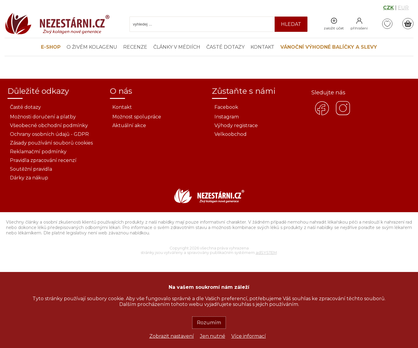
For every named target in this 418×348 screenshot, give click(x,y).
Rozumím (209, 322)
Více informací (248, 336)
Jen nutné (212, 336)
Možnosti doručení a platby (43, 117)
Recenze (135, 47)
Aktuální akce (129, 125)
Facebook (226, 107)
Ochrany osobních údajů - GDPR (49, 134)
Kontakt (262, 47)
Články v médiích (176, 47)
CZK (388, 8)
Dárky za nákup (29, 178)
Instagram (226, 117)
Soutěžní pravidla (31, 169)
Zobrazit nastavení (171, 336)
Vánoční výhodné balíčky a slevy (328, 47)
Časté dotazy (225, 47)
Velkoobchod (230, 134)
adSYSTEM (266, 252)
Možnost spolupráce (136, 117)
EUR (403, 8)
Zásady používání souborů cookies (51, 143)
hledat (291, 24)
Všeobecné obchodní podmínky (49, 125)
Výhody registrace (236, 125)
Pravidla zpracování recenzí (43, 160)
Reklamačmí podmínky (38, 151)
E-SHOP (51, 47)
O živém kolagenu (92, 47)
